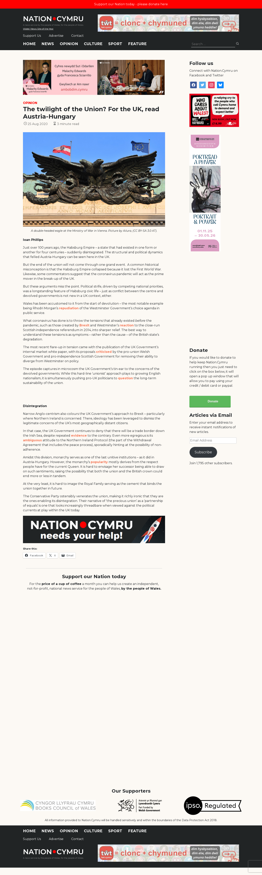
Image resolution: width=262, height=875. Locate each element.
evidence (79, 435)
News (47, 44)
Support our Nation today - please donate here (131, 4)
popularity (99, 462)
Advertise (56, 36)
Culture (93, 44)
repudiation (69, 308)
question (125, 378)
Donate (213, 401)
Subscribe (203, 452)
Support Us (32, 36)
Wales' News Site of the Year (38, 28)
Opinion (69, 44)
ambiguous (32, 440)
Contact (77, 36)
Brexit (84, 325)
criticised (104, 352)
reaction (127, 325)
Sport (115, 44)
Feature (137, 44)
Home (29, 44)
